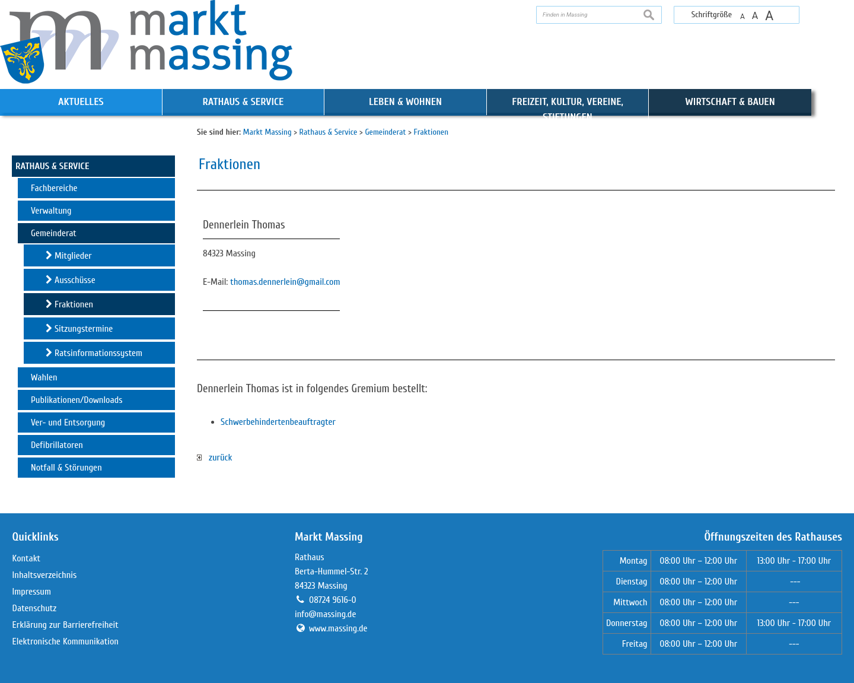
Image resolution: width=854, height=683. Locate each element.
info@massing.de (325, 614)
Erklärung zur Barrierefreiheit (65, 625)
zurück (214, 457)
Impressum (31, 591)
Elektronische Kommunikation (65, 641)
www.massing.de (338, 628)
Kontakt (26, 558)
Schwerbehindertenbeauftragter (278, 422)
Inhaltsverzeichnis (44, 575)
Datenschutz (34, 608)
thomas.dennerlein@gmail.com (285, 282)
